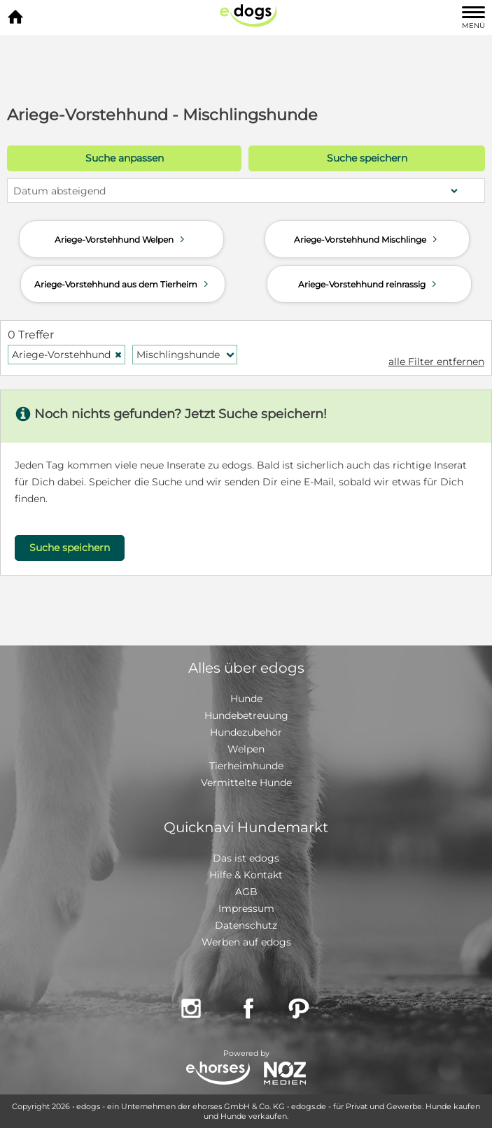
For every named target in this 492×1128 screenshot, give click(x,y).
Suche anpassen (124, 158)
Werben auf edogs (246, 942)
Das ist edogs (246, 858)
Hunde (246, 698)
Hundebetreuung (246, 715)
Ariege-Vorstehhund (67, 354)
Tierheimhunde (246, 765)
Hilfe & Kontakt (246, 875)
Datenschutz (246, 925)
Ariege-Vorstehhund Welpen (121, 239)
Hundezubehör (246, 732)
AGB (246, 891)
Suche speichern (367, 158)
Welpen (246, 749)
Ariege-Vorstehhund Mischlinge (367, 239)
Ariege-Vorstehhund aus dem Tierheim (122, 284)
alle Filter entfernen (436, 361)
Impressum (246, 908)
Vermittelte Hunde (246, 782)
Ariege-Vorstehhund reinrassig (369, 284)
